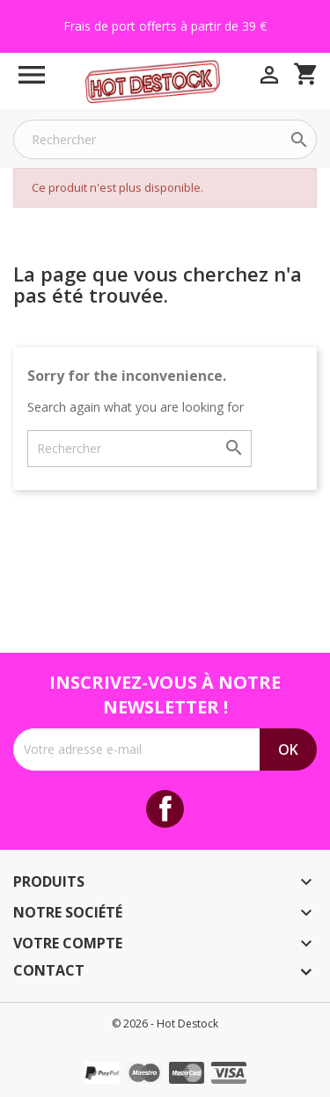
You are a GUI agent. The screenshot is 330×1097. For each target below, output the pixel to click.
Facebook (165, 809)
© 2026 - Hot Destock (165, 1023)
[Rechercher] (165, 139)
